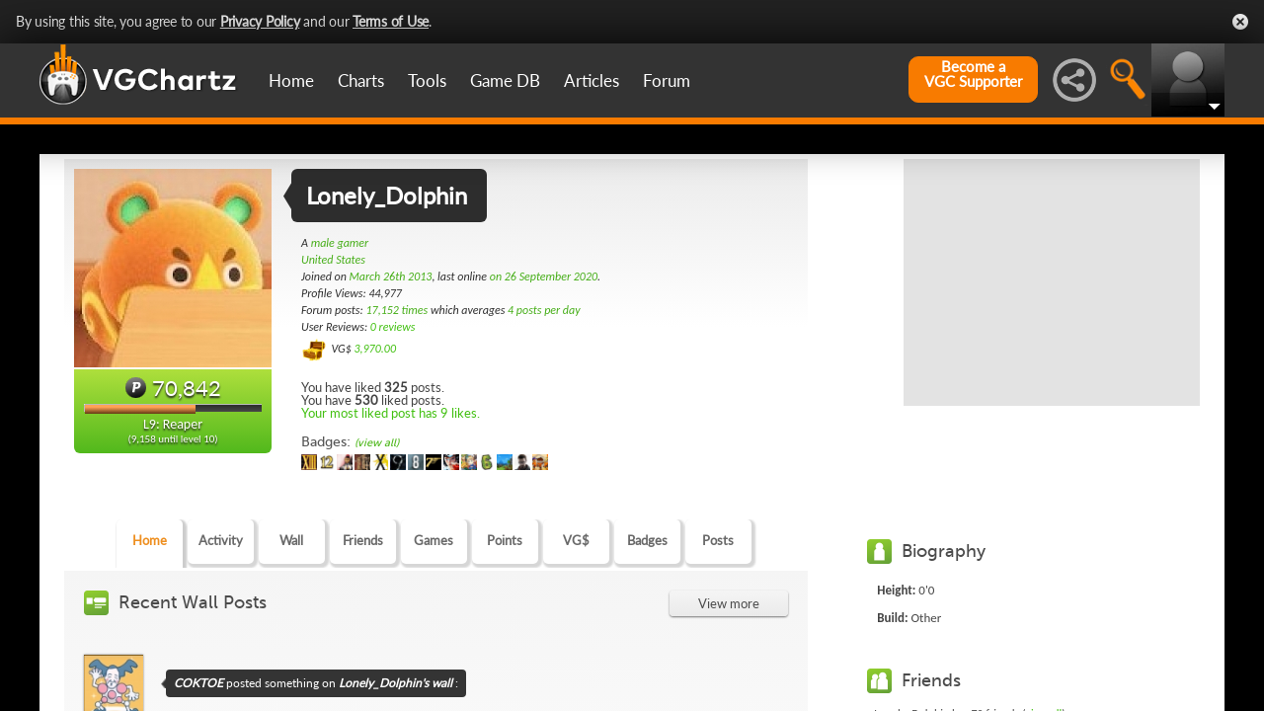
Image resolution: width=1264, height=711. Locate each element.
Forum (666, 80)
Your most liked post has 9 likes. (390, 413)
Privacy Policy (260, 21)
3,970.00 (375, 349)
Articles (591, 80)
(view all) (377, 442)
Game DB (505, 80)
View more (728, 603)
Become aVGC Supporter (973, 74)
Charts (361, 80)
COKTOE (198, 682)
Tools (427, 80)
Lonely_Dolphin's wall (395, 682)
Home (291, 80)
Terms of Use (391, 21)
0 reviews (393, 327)
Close (1240, 22)
